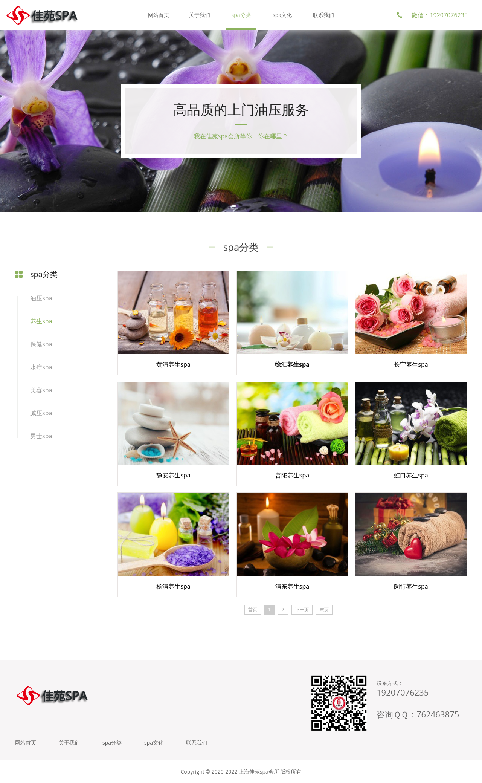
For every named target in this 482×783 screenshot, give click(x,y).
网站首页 (158, 14)
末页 (324, 609)
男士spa (41, 436)
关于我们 (199, 14)
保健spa (41, 344)
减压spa (41, 413)
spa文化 (282, 14)
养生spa (41, 321)
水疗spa (41, 367)
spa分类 (240, 14)
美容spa (41, 390)
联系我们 (323, 14)
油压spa (41, 298)
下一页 (302, 609)
